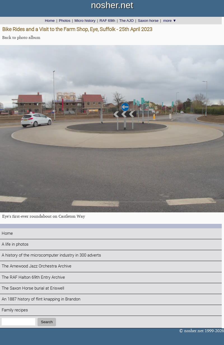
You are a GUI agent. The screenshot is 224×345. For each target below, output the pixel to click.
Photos (64, 20)
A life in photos (15, 244)
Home (50, 20)
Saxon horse (148, 20)
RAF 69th (107, 20)
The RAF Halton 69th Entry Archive (33, 277)
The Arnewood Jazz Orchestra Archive (36, 266)
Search (47, 322)
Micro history (84, 20)
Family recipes (15, 310)
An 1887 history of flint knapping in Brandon (41, 299)
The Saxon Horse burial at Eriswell (33, 288)
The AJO (126, 20)
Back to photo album (21, 37)
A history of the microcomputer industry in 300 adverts (51, 255)
